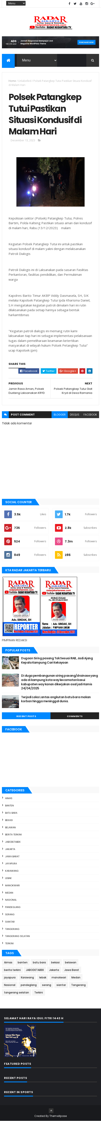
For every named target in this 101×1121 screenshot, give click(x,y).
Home (12, 81)
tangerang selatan (17, 936)
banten (9, 805)
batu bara (11, 813)
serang (9, 914)
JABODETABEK (13, 842)
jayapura (11, 863)
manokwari (12, 885)
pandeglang (12, 907)
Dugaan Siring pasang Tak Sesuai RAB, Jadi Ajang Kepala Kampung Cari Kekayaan (57, 660)
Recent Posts (26, 716)
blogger (60, 414)
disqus (74, 414)
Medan (9, 892)
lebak (8, 878)
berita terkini (13, 834)
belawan (10, 827)
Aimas (8, 798)
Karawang (12, 871)
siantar (10, 921)
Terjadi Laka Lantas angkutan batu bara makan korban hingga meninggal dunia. (56, 699)
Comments (75, 716)
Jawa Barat (12, 856)
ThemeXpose (58, 1116)
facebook (90, 414)
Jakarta (10, 849)
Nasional (11, 900)
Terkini (9, 943)
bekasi (9, 820)
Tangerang (12, 929)
